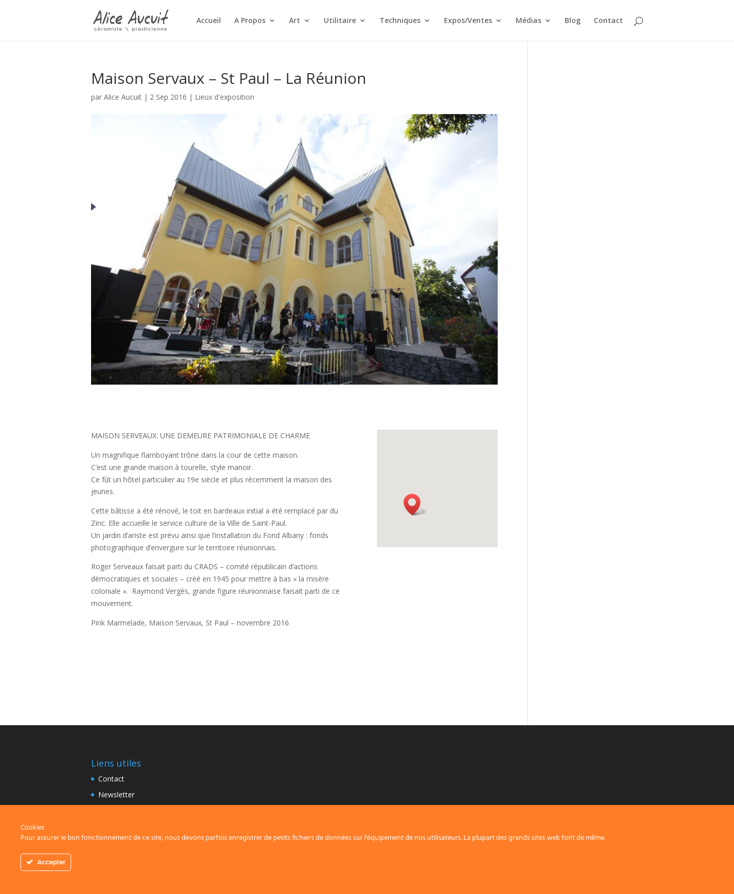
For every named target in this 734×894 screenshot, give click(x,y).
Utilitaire (340, 21)
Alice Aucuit (123, 97)
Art (294, 21)
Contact (608, 21)
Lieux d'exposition (224, 97)
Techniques (400, 21)
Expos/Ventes (468, 21)
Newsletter (116, 794)
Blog (573, 21)
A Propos (249, 21)
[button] (415, 505)
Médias (528, 21)
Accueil (208, 21)
